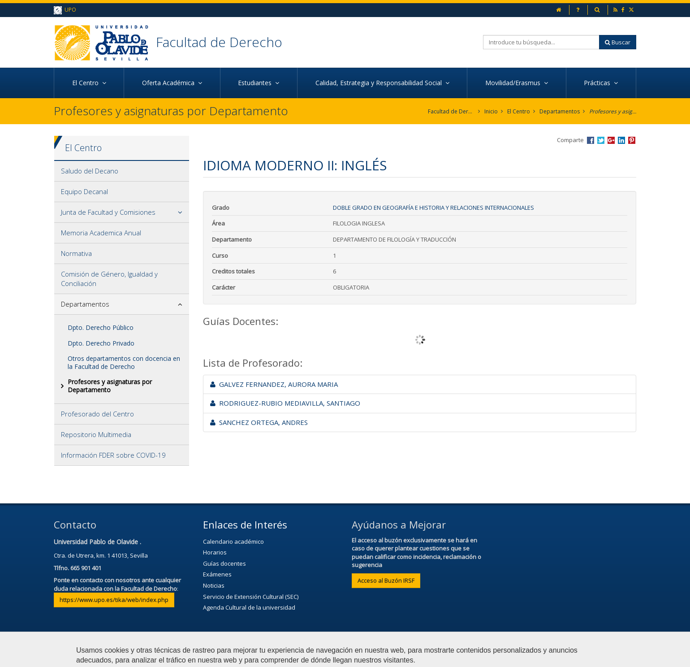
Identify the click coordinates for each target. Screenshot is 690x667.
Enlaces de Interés (245, 524)
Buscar (617, 42)
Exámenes (217, 574)
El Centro (518, 111)
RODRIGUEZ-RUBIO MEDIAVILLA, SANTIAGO (285, 402)
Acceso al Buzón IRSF (386, 580)
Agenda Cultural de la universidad (249, 607)
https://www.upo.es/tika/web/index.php (114, 600)
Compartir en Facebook (590, 140)
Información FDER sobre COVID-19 (113, 454)
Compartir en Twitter (600, 140)
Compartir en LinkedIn (621, 140)
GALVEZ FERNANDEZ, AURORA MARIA (274, 384)
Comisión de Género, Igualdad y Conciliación (109, 278)
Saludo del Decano (89, 170)
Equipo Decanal (84, 191)
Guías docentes (224, 563)
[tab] (121, 171)
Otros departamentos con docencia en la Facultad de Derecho (124, 362)
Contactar (237, 656)
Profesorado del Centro (97, 413)
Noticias (213, 585)
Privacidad (333, 656)
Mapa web (381, 656)
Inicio (491, 111)
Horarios (215, 552)
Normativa (76, 253)
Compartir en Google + (611, 140)
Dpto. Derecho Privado (101, 343)
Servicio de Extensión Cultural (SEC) (250, 597)
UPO (65, 10)
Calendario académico (233, 541)
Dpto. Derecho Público (101, 327)
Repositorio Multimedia (96, 434)
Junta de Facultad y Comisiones (108, 212)
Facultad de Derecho (219, 42)
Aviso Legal (285, 656)
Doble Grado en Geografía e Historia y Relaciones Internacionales (433, 208)
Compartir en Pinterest (631, 140)
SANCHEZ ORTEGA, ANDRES (259, 422)
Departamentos (559, 111)
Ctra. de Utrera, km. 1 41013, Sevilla (101, 555)
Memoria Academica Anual (101, 232)
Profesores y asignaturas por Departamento (612, 111)
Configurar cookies (441, 656)
